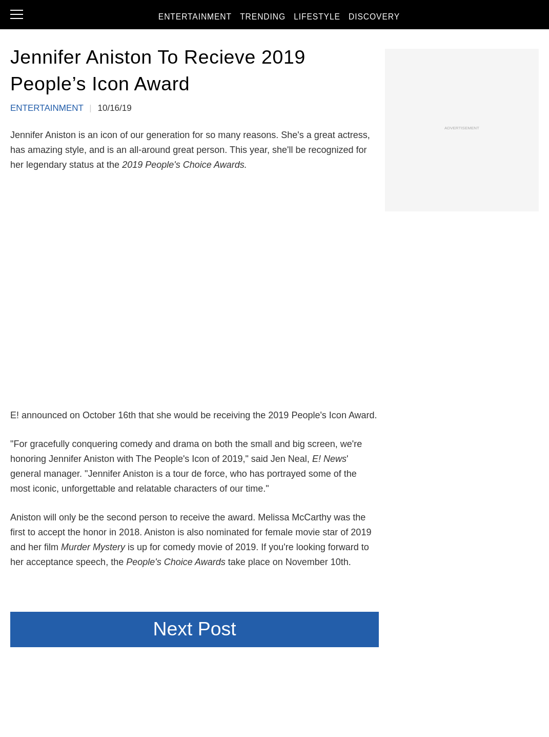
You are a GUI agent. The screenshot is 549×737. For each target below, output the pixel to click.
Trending (274, 18)
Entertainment (206, 18)
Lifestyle (328, 18)
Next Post (194, 628)
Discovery (386, 18)
